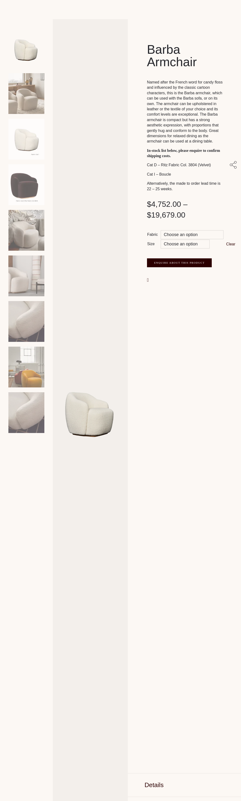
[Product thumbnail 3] (26, 184)
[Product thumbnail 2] (26, 139)
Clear (230, 244)
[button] (148, 279)
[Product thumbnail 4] (26, 230)
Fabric (152, 234)
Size (151, 244)
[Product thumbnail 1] (26, 93)
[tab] (184, 785)
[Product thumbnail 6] (26, 321)
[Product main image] (26, 48)
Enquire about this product (179, 262)
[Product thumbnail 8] (26, 412)
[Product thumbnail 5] (26, 275)
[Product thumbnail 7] (26, 367)
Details (154, 785)
